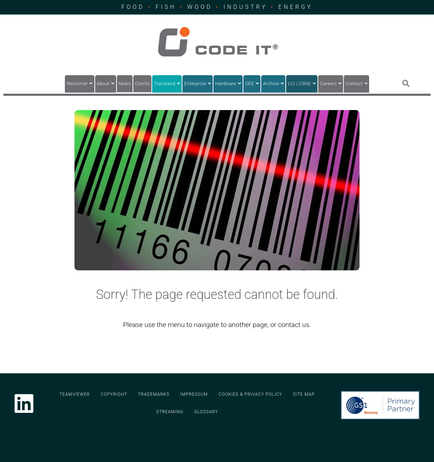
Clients (142, 83)
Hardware (225, 83)
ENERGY (295, 7)
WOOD (199, 7)
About (103, 83)
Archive (271, 83)
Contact (354, 83)
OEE (249, 83)
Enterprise (195, 83)
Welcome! (77, 83)
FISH (166, 7)
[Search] (405, 83)
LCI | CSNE (299, 83)
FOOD (133, 7)
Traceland (164, 83)
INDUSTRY (245, 7)
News (125, 83)
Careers (328, 83)
